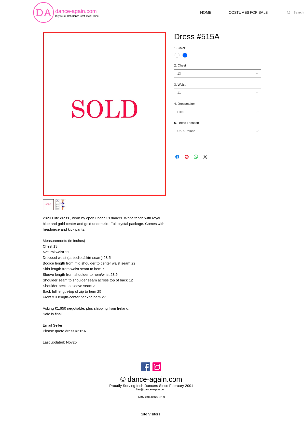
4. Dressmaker (184, 104)
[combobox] (217, 73)
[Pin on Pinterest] (187, 157)
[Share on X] (205, 157)
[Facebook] (145, 366)
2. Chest (180, 65)
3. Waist (179, 84)
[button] (253, 12)
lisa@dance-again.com (151, 389)
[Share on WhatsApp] (196, 157)
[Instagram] (156, 366)
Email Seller (52, 325)
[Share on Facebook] (177, 157)
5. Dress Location (186, 123)
